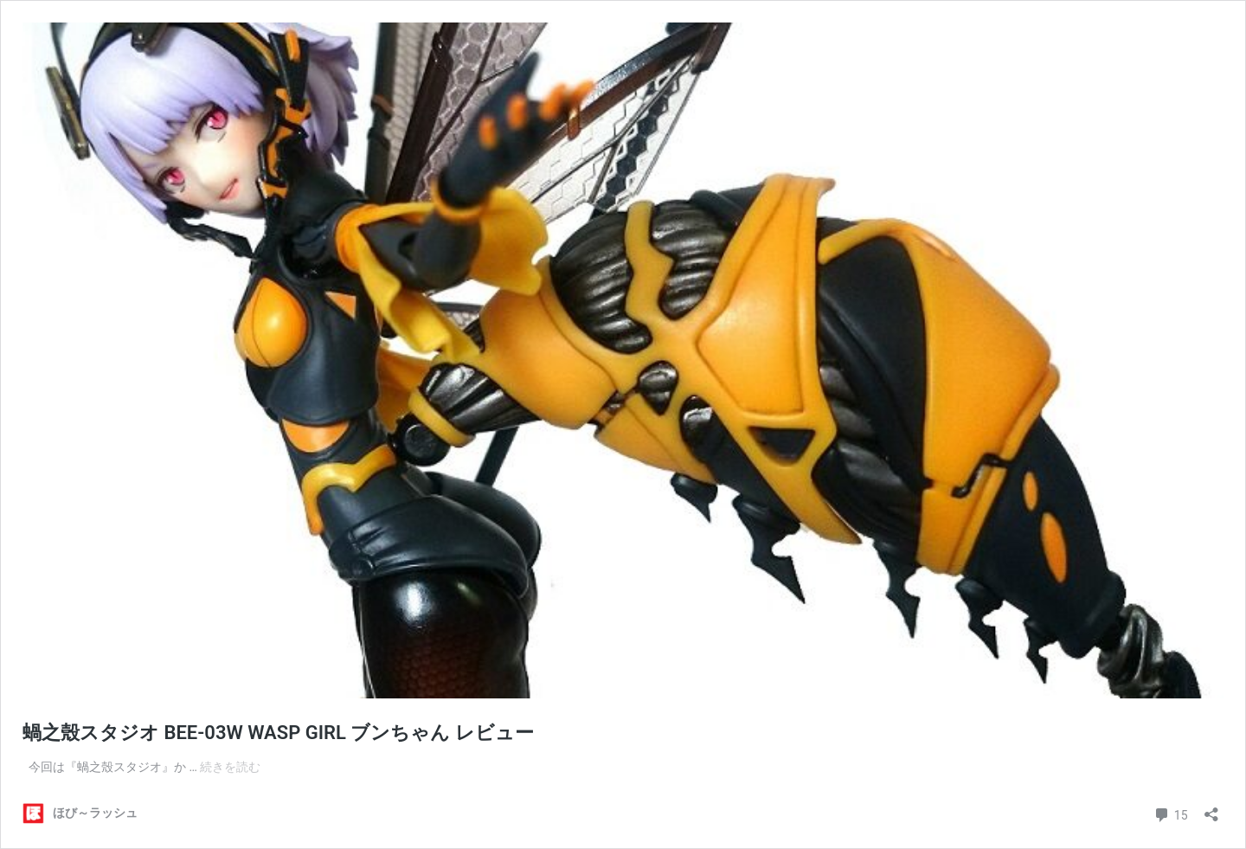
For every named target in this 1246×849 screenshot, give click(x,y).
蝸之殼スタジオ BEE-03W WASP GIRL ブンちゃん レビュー (278, 732)
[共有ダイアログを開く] (1211, 808)
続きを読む (230, 767)
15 (1170, 813)
